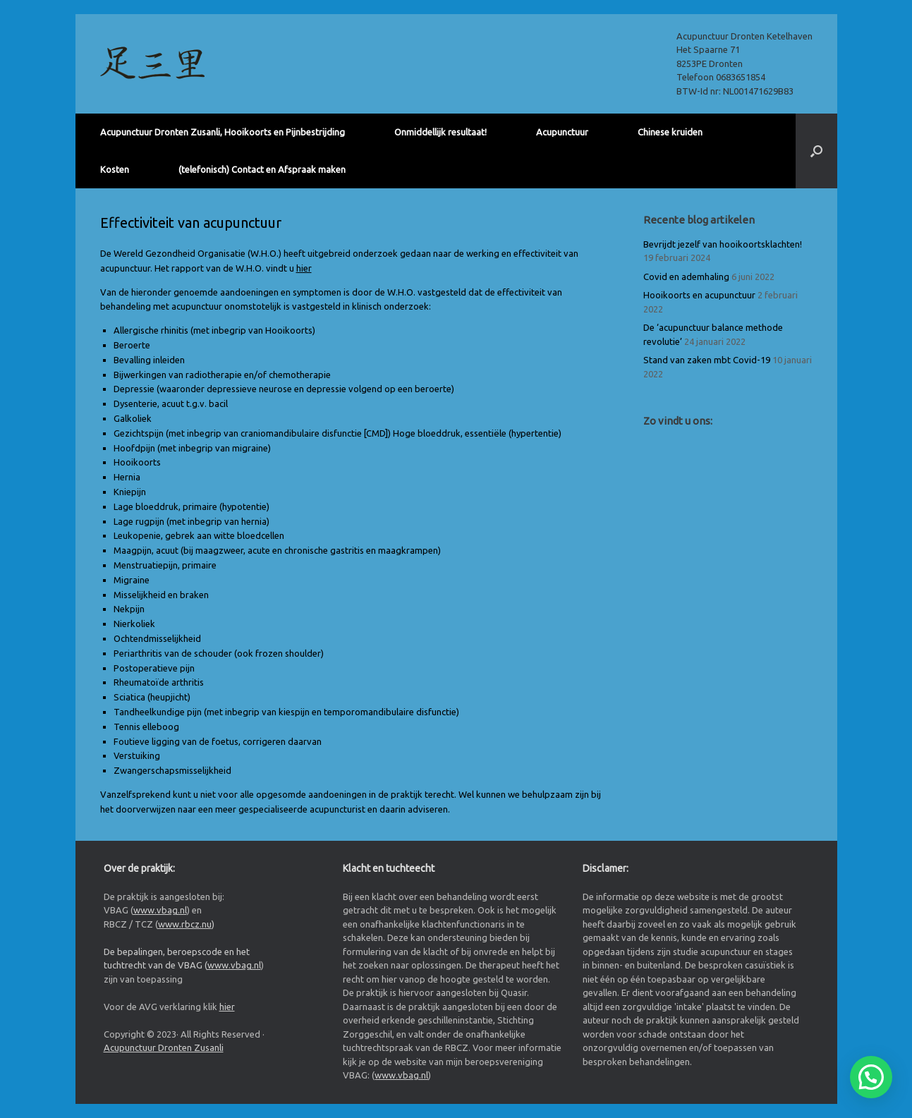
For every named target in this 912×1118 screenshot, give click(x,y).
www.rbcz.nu (185, 924)
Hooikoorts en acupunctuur (699, 295)
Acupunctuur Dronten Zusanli (164, 1047)
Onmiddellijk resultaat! (440, 132)
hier (304, 268)
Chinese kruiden (670, 132)
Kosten (114, 169)
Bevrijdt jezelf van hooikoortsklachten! (722, 244)
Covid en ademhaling (686, 276)
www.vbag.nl (160, 910)
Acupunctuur (562, 132)
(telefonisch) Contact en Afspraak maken (262, 169)
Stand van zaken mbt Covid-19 (706, 360)
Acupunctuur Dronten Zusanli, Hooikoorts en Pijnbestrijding (222, 132)
